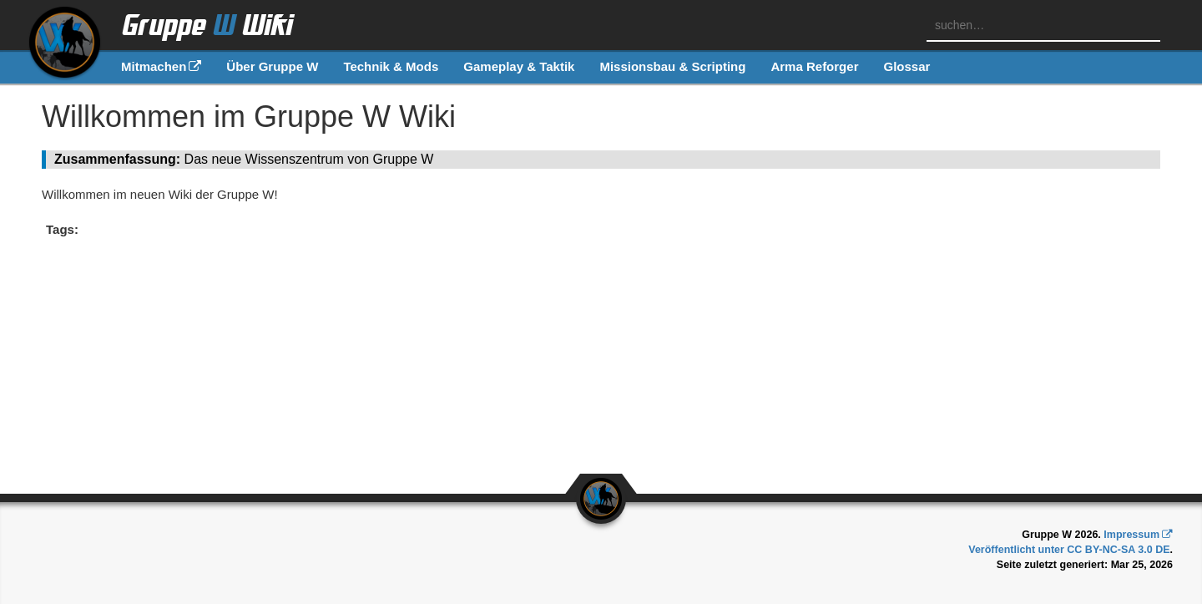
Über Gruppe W (272, 66)
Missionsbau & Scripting (672, 66)
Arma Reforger (814, 66)
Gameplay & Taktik (518, 66)
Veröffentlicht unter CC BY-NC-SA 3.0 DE (1068, 550)
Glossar (906, 66)
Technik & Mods (390, 66)
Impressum (1131, 535)
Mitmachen (153, 66)
